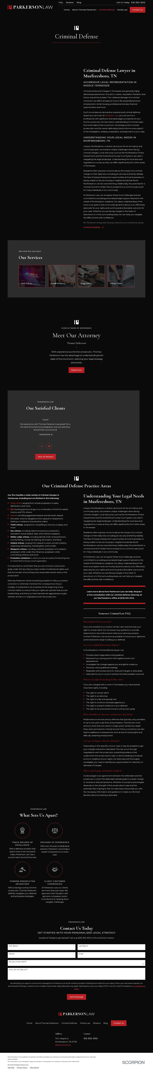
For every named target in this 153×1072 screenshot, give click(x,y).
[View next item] (46, 446)
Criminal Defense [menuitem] (107, 10)
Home (29, 1023)
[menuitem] (11, 1067)
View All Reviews (42, 456)
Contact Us (138, 10)
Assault (10, 515)
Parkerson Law (111, 115)
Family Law (85, 1023)
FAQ (61, 2)
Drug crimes (12, 503)
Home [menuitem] (67, 10)
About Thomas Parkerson (47, 1023)
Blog (79, 2)
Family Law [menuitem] (122, 10)
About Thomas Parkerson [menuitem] (84, 10)
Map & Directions (63, 1044)
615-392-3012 (138, 3)
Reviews (70, 2)
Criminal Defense (69, 1023)
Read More (76, 373)
